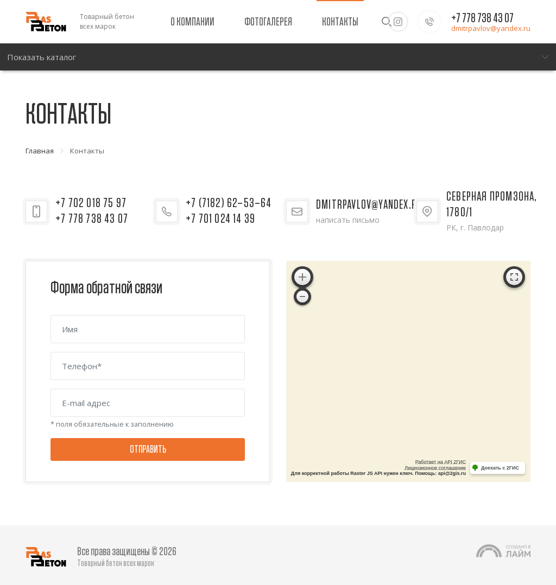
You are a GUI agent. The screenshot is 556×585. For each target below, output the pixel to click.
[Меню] (278, 56)
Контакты (340, 22)
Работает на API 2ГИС (440, 462)
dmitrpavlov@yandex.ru (490, 28)
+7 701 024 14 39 (220, 219)
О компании (192, 22)
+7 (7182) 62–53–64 (229, 203)
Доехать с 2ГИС (500, 468)
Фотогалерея (268, 22)
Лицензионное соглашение (435, 468)
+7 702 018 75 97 (91, 203)
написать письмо (348, 220)
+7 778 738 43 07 (482, 18)
